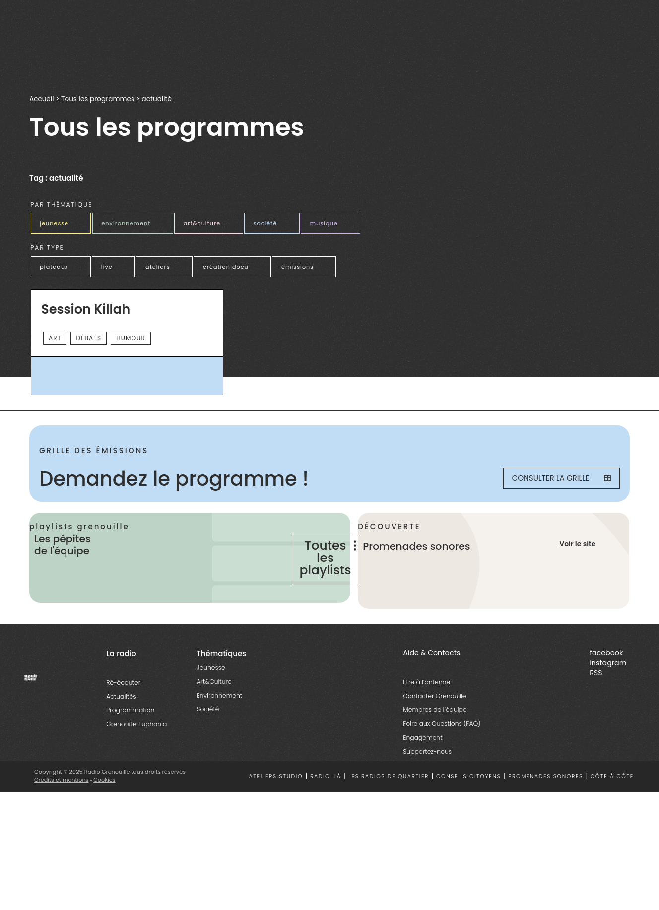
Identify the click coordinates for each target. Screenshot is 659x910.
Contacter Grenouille (434, 719)
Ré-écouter (123, 706)
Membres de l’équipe (434, 733)
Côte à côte (612, 800)
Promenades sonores (545, 800)
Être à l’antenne (426, 705)
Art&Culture (214, 705)
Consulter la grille (556, 477)
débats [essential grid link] (88, 336)
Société (208, 733)
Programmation (130, 734)
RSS (596, 696)
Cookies (105, 804)
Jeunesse (211, 691)
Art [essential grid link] (55, 336)
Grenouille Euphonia (136, 748)
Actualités (121, 720)
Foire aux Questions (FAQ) (441, 747)
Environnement (219, 719)
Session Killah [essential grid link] (86, 307)
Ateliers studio (276, 800)
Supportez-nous (427, 775)
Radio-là (325, 800)
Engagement (422, 761)
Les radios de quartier (388, 800)
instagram (608, 687)
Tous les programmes (97, 99)
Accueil (41, 99)
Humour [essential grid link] (130, 336)
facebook (606, 677)
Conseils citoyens (468, 800)
